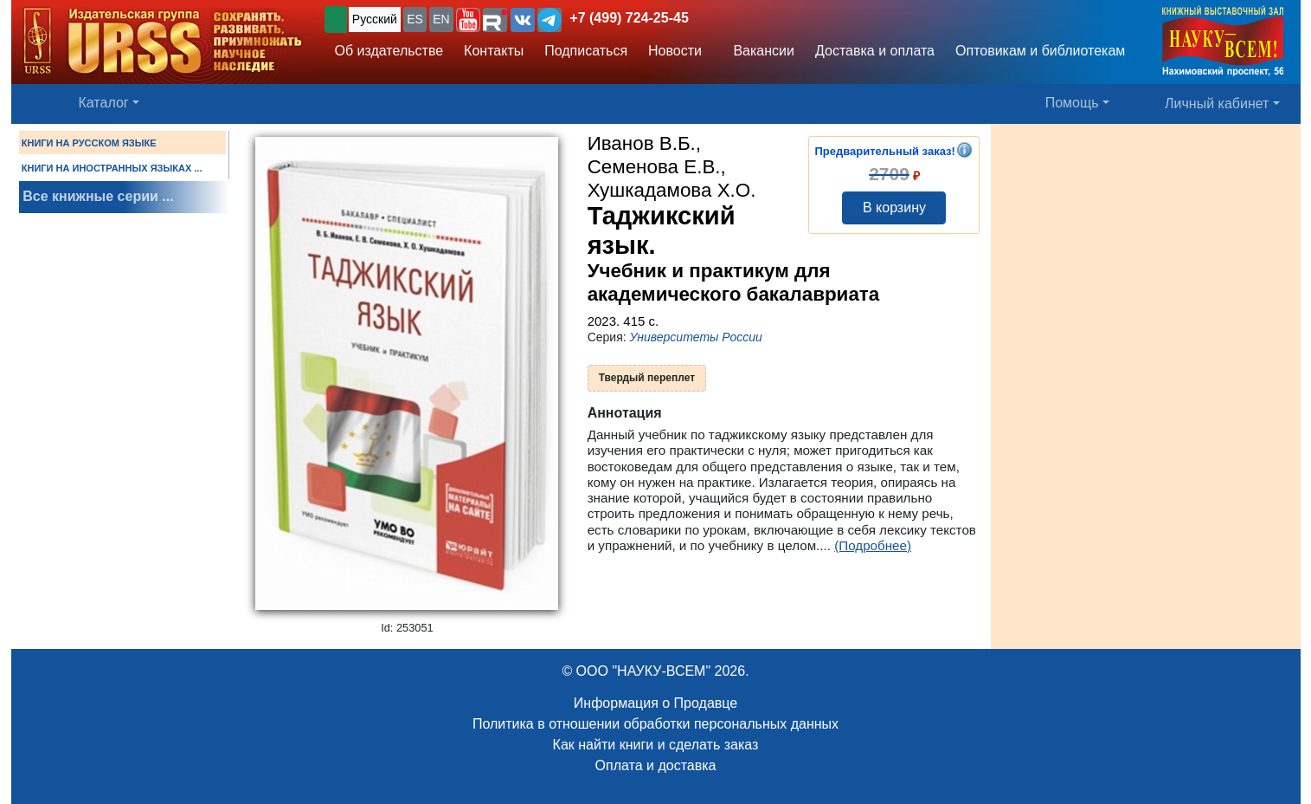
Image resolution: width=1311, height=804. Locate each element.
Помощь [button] (1072, 102)
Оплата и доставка (656, 765)
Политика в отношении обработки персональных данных (655, 723)
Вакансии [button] (758, 50)
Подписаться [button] (585, 50)
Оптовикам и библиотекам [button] (1040, 50)
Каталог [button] (104, 102)
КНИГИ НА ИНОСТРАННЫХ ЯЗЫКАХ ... (112, 168)
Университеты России (696, 337)
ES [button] (415, 19)
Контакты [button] (494, 50)
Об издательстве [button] (389, 50)
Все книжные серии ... (97, 196)
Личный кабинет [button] (1217, 103)
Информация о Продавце (655, 703)
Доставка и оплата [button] (875, 50)
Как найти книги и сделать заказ (656, 744)
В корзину (894, 207)
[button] (468, 20)
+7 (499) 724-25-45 (628, 17)
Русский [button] (374, 19)
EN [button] (441, 19)
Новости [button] (675, 50)
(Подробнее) (872, 545)
